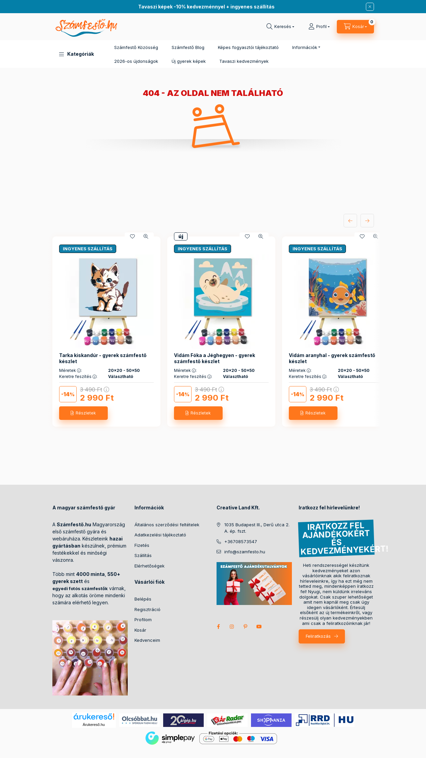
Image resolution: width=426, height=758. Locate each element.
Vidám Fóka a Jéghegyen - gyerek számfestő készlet (214, 358)
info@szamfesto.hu (244, 551)
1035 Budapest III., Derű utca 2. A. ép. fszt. (257, 528)
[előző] (350, 220)
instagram (232, 626)
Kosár (140, 630)
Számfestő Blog (188, 47)
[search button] (280, 26)
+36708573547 (240, 541)
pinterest (245, 626)
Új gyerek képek (189, 61)
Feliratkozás (318, 636)
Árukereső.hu (94, 725)
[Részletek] (83, 413)
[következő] (367, 220)
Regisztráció (147, 609)
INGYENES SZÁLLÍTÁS (87, 248)
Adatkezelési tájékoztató (160, 534)
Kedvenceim (147, 640)
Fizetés (141, 545)
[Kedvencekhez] (132, 236)
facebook (218, 626)
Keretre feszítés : (78, 376)
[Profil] (319, 26)
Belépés (142, 599)
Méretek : (70, 370)
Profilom (143, 619)
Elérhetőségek (149, 565)
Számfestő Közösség (136, 47)
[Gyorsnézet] (146, 236)
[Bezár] (370, 7)
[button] (76, 54)
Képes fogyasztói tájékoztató (248, 47)
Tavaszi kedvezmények (244, 61)
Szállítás (143, 555)
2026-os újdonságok (136, 61)
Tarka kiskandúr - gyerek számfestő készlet (103, 358)
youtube (259, 626)
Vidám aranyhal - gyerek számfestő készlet (332, 358)
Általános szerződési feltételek (166, 524)
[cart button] (355, 26)
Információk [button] (304, 47)
